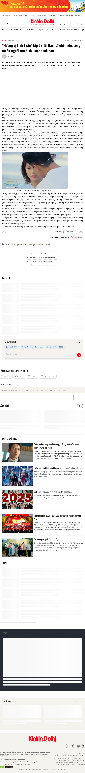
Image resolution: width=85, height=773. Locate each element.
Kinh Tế (16, 29)
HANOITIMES (6, 15)
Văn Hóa (69, 29)
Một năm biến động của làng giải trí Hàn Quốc (53, 492)
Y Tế (48, 29)
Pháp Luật (76, 29)
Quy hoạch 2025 (11, 347)
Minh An (10, 56)
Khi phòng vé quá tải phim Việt (46, 539)
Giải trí (11, 41)
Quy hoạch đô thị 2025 (55, 347)
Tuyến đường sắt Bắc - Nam (32, 347)
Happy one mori (46, 265)
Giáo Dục (54, 29)
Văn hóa (5, 41)
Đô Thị (22, 29)
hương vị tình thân (36, 245)
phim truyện (21, 245)
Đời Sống (62, 29)
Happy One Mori (47, 261)
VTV (13, 245)
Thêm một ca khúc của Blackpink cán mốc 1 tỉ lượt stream (58, 468)
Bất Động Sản (41, 29)
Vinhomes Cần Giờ (48, 258)
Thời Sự (9, 29)
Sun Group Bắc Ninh (39, 254)
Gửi (79, 397)
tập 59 (47, 245)
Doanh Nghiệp (30, 29)
